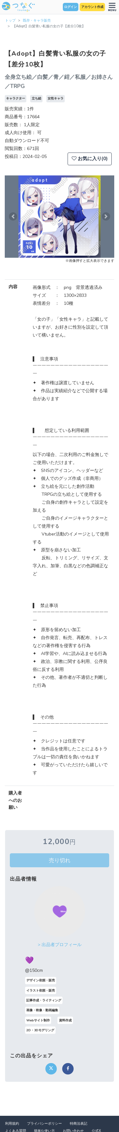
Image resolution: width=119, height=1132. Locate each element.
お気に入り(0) (90, 158)
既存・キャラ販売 (37, 20)
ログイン (70, 7)
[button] (13, 216)
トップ (10, 20)
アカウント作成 (92, 7)
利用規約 (12, 1123)
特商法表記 (78, 1123)
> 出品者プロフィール (60, 945)
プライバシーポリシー (44, 1123)
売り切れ (59, 860)
